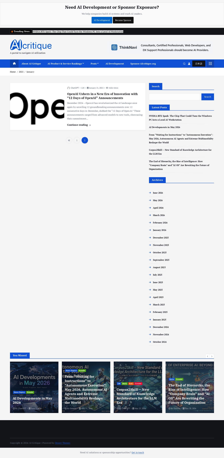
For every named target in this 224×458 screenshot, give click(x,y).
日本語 (198, 63)
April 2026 (159, 208)
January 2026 (160, 230)
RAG (184, 384)
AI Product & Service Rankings (65, 63)
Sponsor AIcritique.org (143, 63)
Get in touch (137, 453)
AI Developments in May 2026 (165, 127)
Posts (94, 63)
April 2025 (159, 297)
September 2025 (162, 260)
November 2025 (161, 245)
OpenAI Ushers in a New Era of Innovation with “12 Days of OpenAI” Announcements (103, 96)
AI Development (101, 20)
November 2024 (161, 335)
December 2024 (161, 327)
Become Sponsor (123, 20)
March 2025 (159, 305)
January (30, 71)
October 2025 (160, 253)
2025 (21, 71)
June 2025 (158, 283)
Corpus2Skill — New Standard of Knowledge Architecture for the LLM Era (188, 397)
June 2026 (158, 193)
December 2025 (161, 238)
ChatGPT (73, 88)
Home (13, 71)
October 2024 (160, 342)
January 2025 (160, 320)
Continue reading (79, 125)
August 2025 (160, 268)
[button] (208, 357)
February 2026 (161, 223)
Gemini (125, 409)
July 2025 (158, 275)
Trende (83, 393)
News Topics (36, 384)
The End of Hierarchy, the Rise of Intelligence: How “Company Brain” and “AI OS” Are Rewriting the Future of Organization (181, 165)
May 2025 (158, 290)
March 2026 (159, 215)
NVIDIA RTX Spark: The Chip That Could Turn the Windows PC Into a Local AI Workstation (33, 397)
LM (82, 88)
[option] (34, 388)
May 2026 (158, 201)
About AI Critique (31, 63)
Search (156, 86)
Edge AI (17, 384)
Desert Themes (63, 443)
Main (26, 384)
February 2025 (161, 312)
